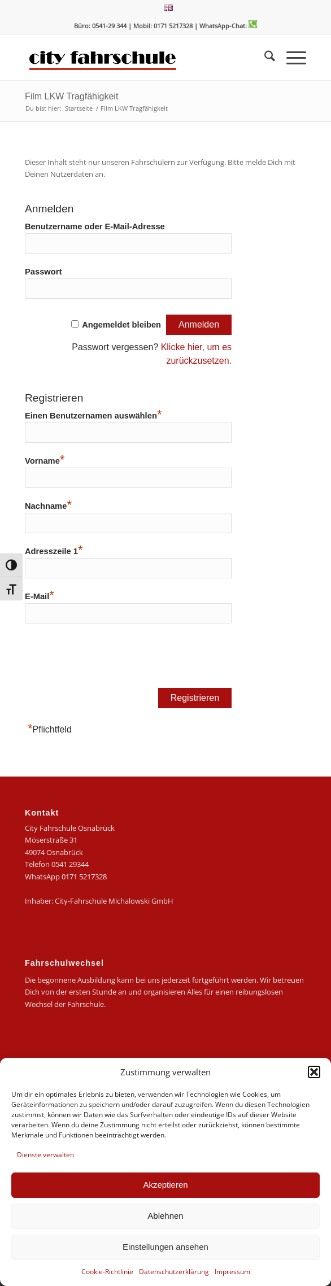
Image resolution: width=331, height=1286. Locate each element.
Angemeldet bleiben (121, 324)
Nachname (48, 505)
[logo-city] (137, 57)
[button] (314, 1072)
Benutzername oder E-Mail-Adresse (95, 226)
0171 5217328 (84, 876)
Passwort (43, 271)
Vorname (44, 459)
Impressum (232, 1271)
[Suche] (264, 57)
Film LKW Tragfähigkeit (71, 96)
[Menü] (290, 57)
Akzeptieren (165, 1184)
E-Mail (39, 595)
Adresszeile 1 (54, 550)
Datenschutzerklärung (174, 1271)
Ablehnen (165, 1215)
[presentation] (111, 660)
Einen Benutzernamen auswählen (93, 414)
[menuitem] (168, 8)
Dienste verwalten (45, 1154)
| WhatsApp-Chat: (225, 25)
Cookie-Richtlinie (107, 1271)
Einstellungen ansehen (165, 1247)
